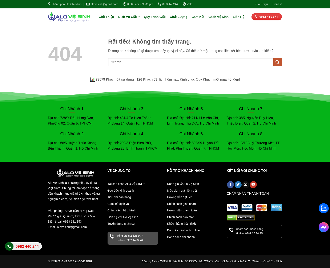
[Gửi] (277, 62)
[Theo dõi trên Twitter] (238, 184)
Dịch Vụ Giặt (129, 17)
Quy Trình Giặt (155, 17)
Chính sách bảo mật (180, 217)
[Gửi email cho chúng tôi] (245, 184)
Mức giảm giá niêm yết (182, 190)
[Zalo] (324, 208)
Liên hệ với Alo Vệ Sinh (123, 217)
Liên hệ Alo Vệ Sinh (23, 248)
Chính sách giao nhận (181, 204)
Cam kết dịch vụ (118, 204)
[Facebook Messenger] (324, 227)
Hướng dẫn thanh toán (182, 210)
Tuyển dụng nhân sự (121, 223)
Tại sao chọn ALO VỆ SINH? (126, 184)
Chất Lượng (179, 17)
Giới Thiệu (261, 4)
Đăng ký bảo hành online (183, 230)
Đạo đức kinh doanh (121, 190)
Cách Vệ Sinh (219, 17)
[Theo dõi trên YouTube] (253, 184)
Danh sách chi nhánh (181, 237)
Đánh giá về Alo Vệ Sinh (183, 184)
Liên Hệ (277, 4)
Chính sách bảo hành (122, 210)
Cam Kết (198, 17)
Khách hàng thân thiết (181, 223)
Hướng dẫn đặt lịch (180, 197)
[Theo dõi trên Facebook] (230, 184)
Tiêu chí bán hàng (119, 197)
